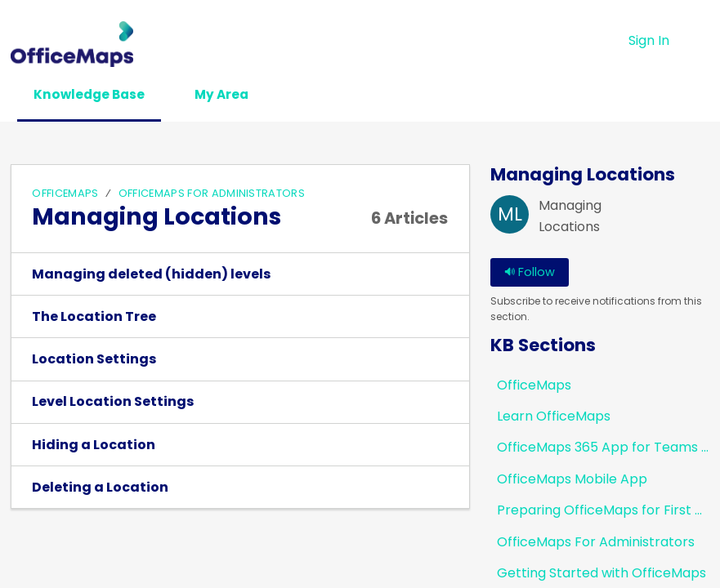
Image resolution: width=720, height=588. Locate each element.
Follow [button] (529, 273)
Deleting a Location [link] (100, 488)
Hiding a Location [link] (93, 445)
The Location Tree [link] (94, 317)
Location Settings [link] (94, 359)
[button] (699, 40)
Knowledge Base (96, 95)
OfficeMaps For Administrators (212, 194)
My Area (240, 95)
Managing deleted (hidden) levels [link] (151, 274)
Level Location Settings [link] (113, 403)
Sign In (648, 40)
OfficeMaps (65, 194)
